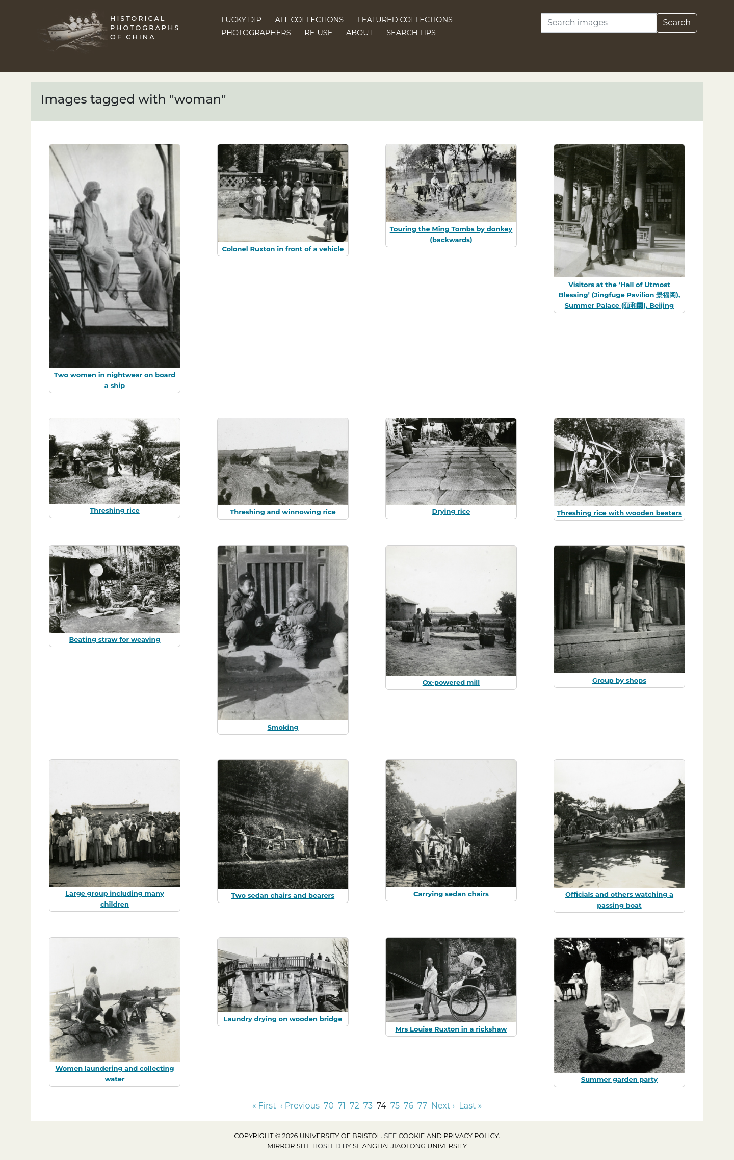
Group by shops (619, 680)
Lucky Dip (241, 19)
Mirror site (289, 1146)
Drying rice (451, 511)
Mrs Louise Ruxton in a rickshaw (451, 1029)
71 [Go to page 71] (342, 1106)
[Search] (599, 23)
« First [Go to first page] (264, 1106)
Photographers (256, 32)
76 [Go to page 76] (408, 1106)
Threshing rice (115, 510)
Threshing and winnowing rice (283, 512)
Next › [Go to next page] (443, 1106)
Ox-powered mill (451, 682)
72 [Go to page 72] (354, 1106)
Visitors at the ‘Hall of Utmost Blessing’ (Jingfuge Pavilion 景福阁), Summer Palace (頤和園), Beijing (619, 295)
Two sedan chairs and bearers (282, 895)
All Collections (309, 19)
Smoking (282, 727)
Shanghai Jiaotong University (410, 1146)
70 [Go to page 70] (329, 1106)
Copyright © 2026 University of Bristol (307, 1136)
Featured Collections (405, 19)
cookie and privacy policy (449, 1136)
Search (677, 23)
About (359, 32)
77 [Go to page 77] (422, 1106)
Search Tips (411, 32)
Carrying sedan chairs (451, 894)
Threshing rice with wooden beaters (619, 513)
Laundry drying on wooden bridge (283, 1019)
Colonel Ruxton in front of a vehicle (283, 249)
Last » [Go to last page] (470, 1106)
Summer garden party (619, 1079)
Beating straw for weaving (114, 639)
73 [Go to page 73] (368, 1106)
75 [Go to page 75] (395, 1106)
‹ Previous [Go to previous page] (300, 1106)
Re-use (318, 32)
